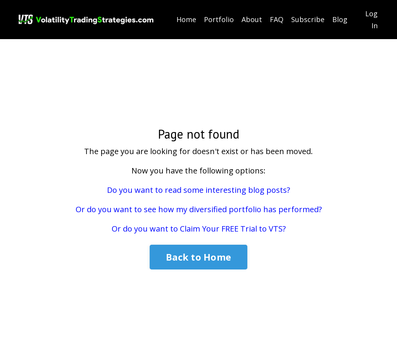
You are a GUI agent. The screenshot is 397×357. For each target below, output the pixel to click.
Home (186, 19)
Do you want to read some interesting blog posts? (198, 190)
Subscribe (308, 19)
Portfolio (219, 19)
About (252, 19)
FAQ (276, 19)
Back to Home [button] (198, 257)
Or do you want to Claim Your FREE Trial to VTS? (199, 228)
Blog (339, 19)
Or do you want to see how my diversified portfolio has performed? (199, 209)
